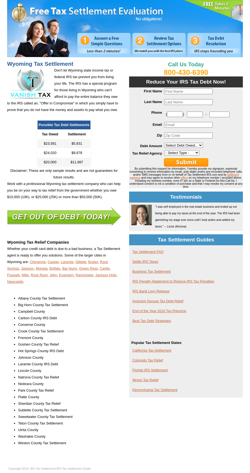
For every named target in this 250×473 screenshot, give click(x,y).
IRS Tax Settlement (43, 468)
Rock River (39, 275)
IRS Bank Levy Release (150, 291)
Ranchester (84, 275)
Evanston (66, 275)
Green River (88, 268)
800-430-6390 (186, 72)
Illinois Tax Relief (145, 380)
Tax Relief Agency (147, 153)
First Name (153, 91)
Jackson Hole (106, 275)
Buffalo (54, 268)
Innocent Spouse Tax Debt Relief (157, 301)
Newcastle (15, 282)
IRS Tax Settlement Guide (73, 468)
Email (157, 124)
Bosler (93, 262)
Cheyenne (38, 262)
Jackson (27, 268)
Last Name (153, 102)
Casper (53, 262)
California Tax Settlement (151, 350)
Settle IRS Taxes (145, 262)
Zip (159, 135)
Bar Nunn (69, 268)
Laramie (67, 262)
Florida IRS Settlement (150, 370)
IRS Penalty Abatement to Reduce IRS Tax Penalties (173, 281)
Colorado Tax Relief (147, 360)
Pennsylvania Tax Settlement (154, 390)
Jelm (53, 275)
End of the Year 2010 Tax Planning (159, 311)
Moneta (42, 268)
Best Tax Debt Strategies (151, 321)
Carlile (105, 268)
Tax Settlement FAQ (148, 252)
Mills (25, 275)
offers (184, 177)
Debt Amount (151, 146)
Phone (156, 112)
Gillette (80, 262)
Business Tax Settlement (151, 271)
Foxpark (13, 275)
